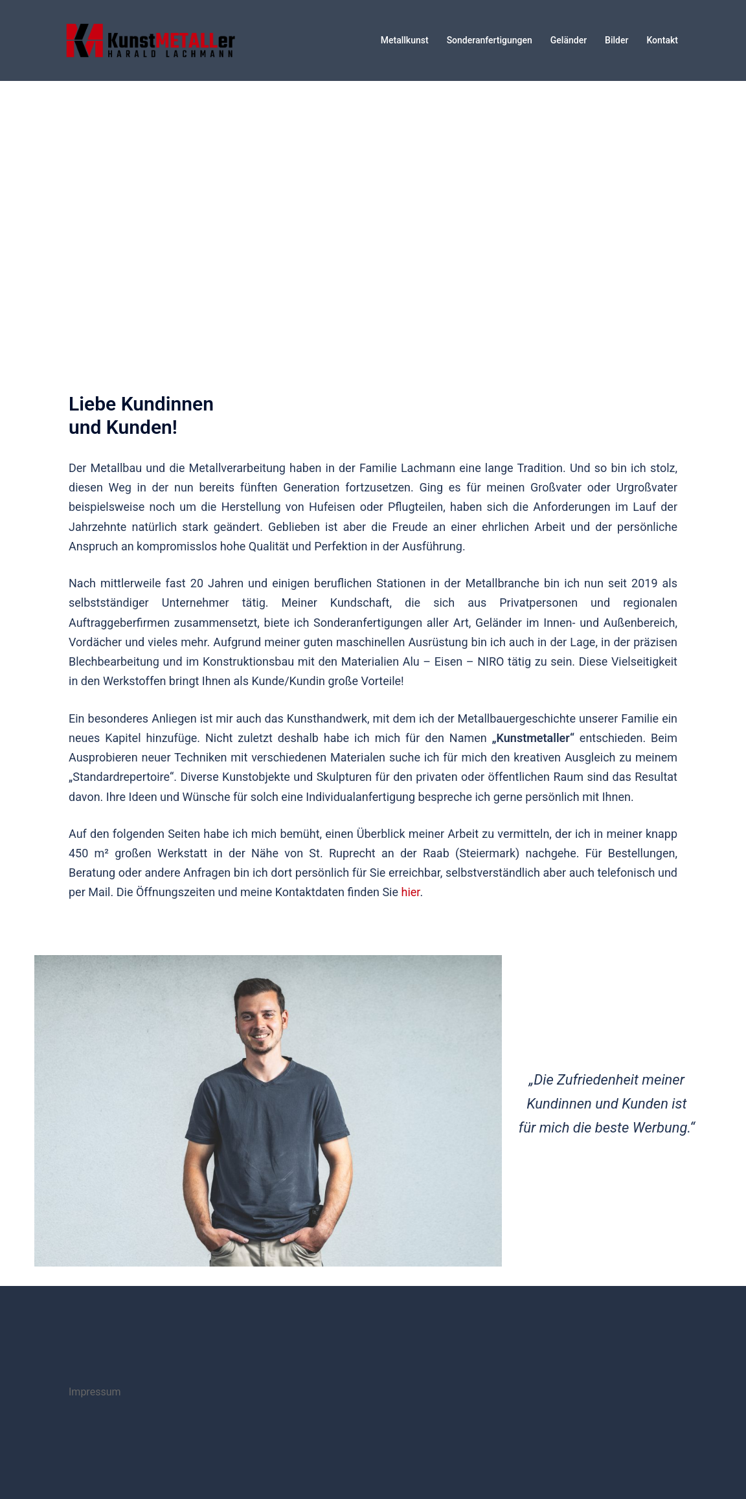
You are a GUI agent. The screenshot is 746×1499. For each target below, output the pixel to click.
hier (410, 892)
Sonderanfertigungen (489, 40)
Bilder (616, 40)
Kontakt (662, 40)
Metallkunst (405, 40)
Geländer (568, 40)
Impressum (95, 1392)
